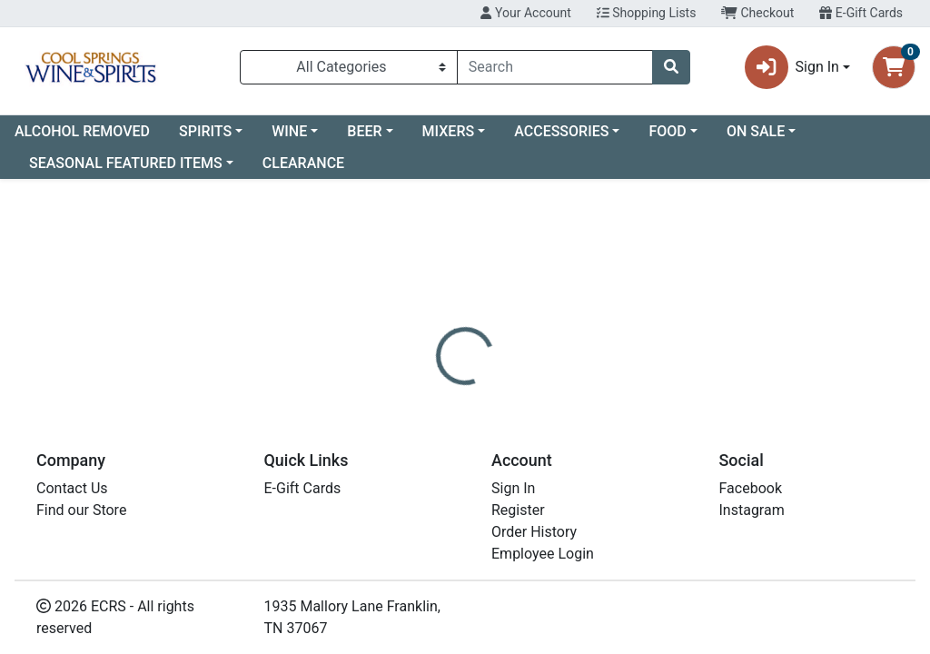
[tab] (436, 380)
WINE (289, 131)
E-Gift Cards (861, 12)
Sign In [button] (792, 67)
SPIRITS (205, 131)
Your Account (525, 12)
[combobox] (555, 67)
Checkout (757, 12)
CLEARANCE (303, 163)
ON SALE (756, 131)
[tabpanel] (658, 447)
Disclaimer (517, 380)
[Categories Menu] (349, 67)
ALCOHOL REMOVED (82, 131)
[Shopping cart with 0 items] (893, 67)
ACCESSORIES (561, 131)
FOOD (667, 131)
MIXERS (448, 131)
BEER (364, 131)
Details (437, 380)
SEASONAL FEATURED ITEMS (126, 163)
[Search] (555, 67)
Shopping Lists (647, 12)
